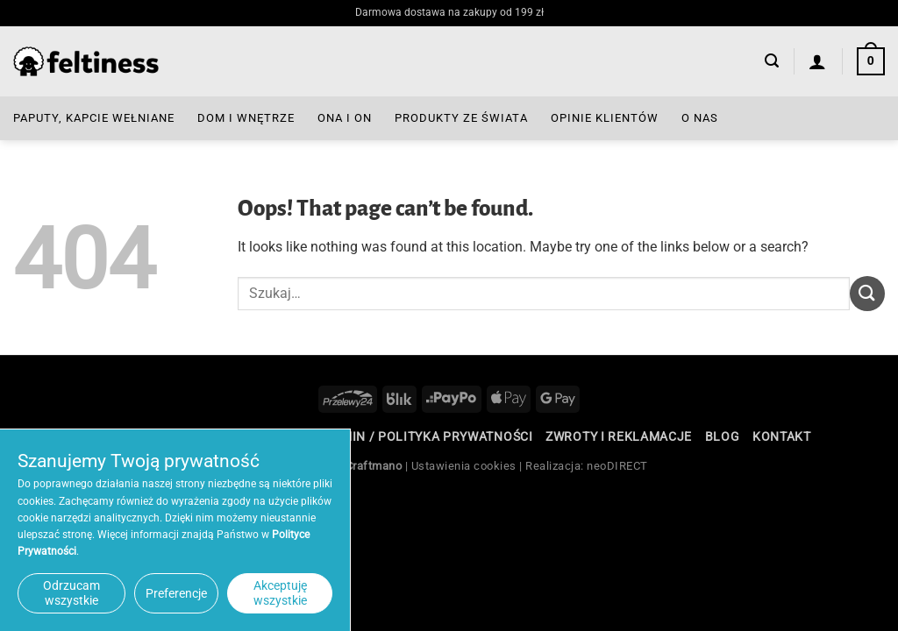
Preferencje (176, 593)
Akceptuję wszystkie (280, 592)
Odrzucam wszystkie (71, 592)
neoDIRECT (617, 465)
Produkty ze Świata (461, 117)
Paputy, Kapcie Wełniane (94, 117)
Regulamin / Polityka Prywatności (412, 436)
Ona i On (344, 117)
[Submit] (867, 293)
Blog (722, 436)
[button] (772, 61)
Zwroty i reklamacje (618, 436)
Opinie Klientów (605, 117)
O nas (699, 117)
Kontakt (781, 436)
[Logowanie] (818, 61)
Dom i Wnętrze (246, 117)
